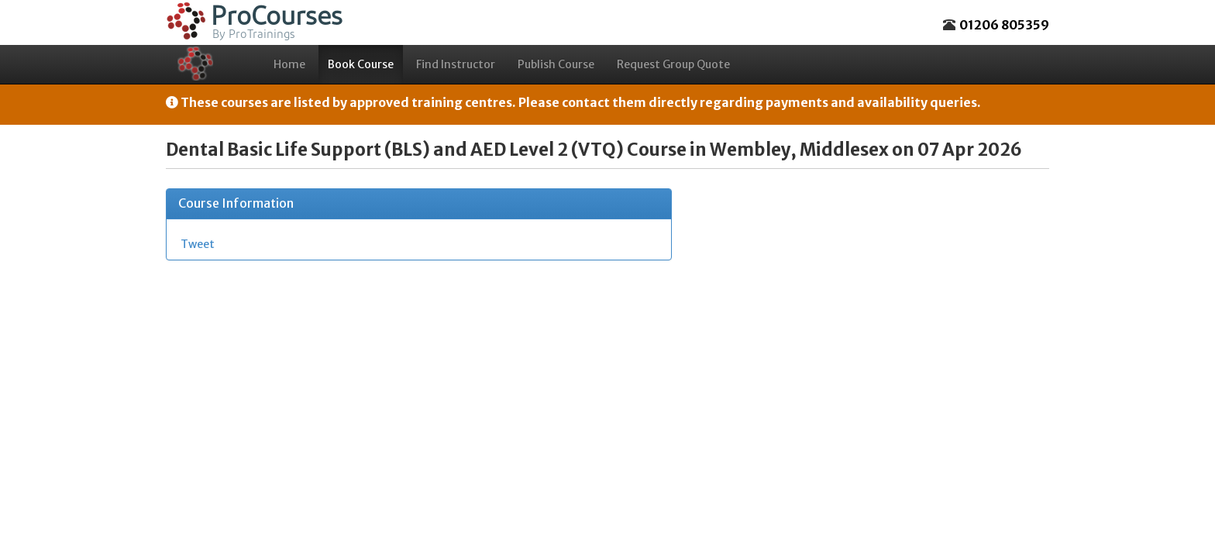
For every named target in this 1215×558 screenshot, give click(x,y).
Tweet (198, 244)
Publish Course (556, 64)
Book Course (361, 64)
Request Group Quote (673, 64)
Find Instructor (455, 64)
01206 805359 (1004, 25)
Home (289, 64)
